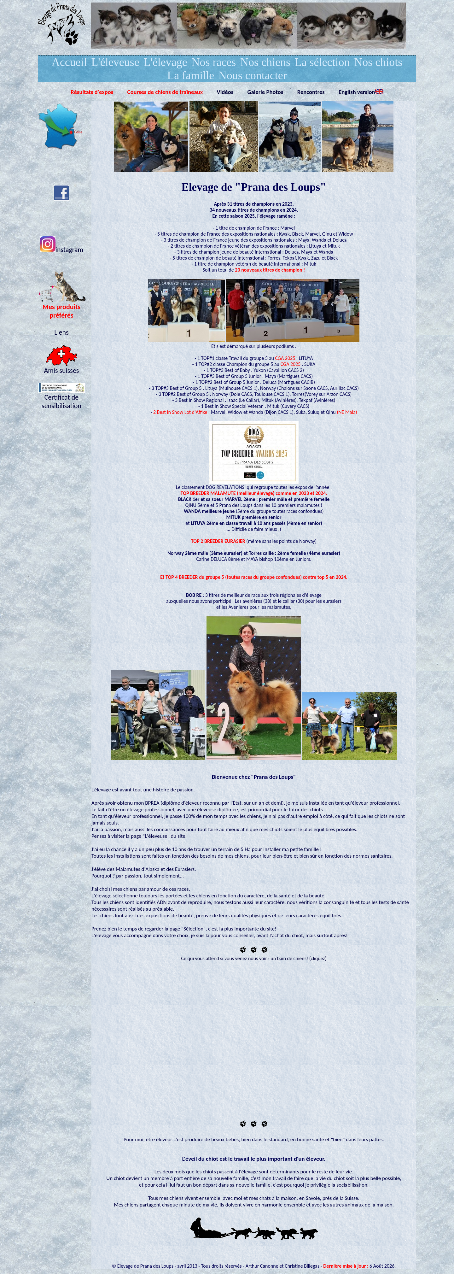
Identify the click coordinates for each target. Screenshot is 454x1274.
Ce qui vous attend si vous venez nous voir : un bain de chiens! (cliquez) (253, 958)
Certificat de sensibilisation (61, 398)
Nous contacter (252, 75)
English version (361, 92)
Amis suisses (61, 367)
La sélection (322, 62)
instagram (61, 249)
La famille (190, 75)
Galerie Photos (265, 92)
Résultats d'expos (92, 92)
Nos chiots (378, 62)
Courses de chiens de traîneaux (165, 92)
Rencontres (311, 92)
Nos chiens (265, 62)
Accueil (69, 62)
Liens (61, 332)
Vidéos (225, 92)
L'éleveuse (115, 62)
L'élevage (165, 62)
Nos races (213, 62)
